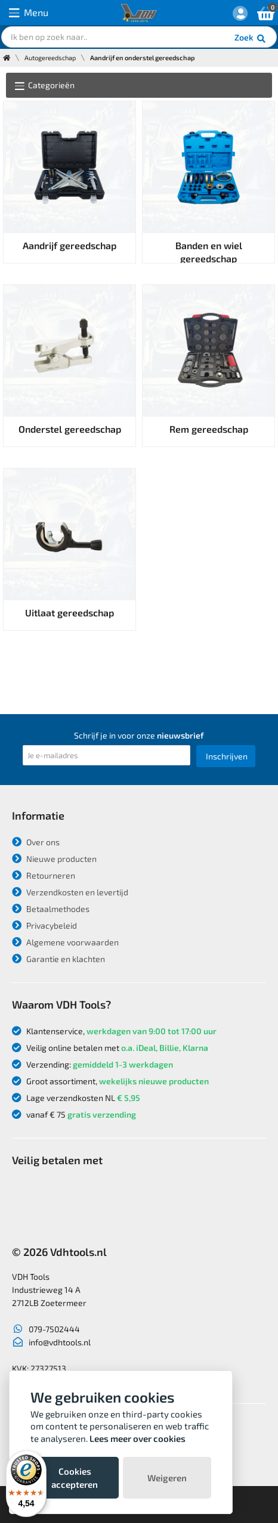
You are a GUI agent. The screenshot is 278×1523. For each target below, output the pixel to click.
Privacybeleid (44, 925)
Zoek (250, 39)
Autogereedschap (50, 57)
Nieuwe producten (54, 859)
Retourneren (43, 875)
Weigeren (167, 1477)
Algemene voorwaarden (65, 942)
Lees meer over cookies (137, 1438)
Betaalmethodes (50, 909)
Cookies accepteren (74, 1478)
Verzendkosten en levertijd (70, 892)
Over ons (36, 842)
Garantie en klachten (58, 959)
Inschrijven (227, 756)
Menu (28, 13)
